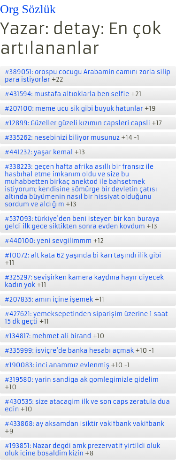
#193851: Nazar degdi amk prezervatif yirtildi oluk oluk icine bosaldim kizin (82, 449)
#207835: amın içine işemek (49, 299)
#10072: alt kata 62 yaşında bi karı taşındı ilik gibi (83, 255)
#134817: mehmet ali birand (48, 336)
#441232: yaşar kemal (39, 152)
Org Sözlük (28, 9)
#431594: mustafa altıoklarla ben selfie (67, 94)
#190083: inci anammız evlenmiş (57, 365)
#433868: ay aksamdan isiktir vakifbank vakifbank (84, 424)
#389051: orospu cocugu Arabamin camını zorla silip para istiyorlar (87, 75)
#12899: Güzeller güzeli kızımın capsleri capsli (77, 123)
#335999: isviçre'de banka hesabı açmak (69, 351)
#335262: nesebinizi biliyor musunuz (62, 138)
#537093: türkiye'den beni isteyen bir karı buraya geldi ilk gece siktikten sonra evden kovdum (82, 222)
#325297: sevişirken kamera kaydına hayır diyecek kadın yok (84, 281)
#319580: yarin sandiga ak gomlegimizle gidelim (82, 380)
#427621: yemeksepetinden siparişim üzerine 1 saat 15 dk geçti (86, 318)
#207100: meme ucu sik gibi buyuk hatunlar (74, 109)
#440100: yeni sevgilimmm (48, 241)
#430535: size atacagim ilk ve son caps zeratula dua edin (87, 405)
